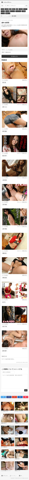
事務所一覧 (8, 13)
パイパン (2, 11)
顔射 (10, 9)
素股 (17, 9)
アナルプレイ (18, 11)
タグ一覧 (2, 13)
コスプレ (25, 9)
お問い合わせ (5, 475)
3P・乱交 (7, 11)
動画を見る (15, 56)
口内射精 (6, 9)
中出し (2, 9)
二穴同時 (23, 11)
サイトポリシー (14, 475)
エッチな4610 (9, 49)
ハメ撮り (20, 9)
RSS (21, 475)
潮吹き (13, 9)
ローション (12, 11)
